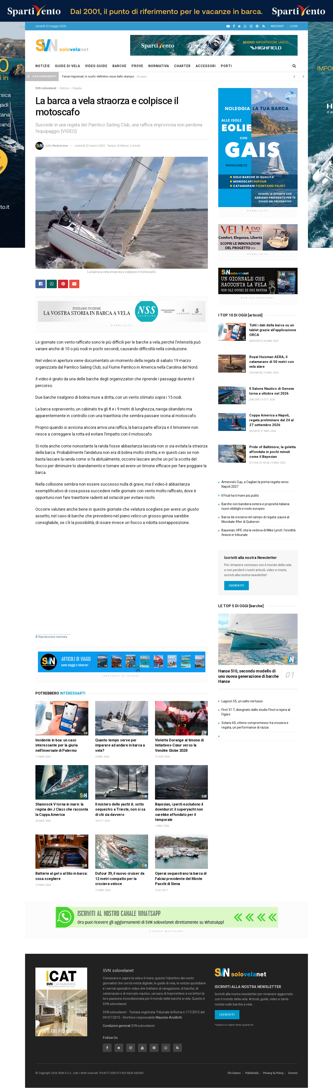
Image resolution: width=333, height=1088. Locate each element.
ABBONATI (277, 26)
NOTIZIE (42, 66)
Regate (77, 88)
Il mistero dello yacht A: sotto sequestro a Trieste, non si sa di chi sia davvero (120, 809)
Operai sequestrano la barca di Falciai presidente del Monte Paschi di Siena (180, 879)
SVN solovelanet (45, 88)
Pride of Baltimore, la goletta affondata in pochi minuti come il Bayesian (272, 452)
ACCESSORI (206, 66)
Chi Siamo (234, 1073)
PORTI (226, 66)
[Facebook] (234, 26)
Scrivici (293, 1073)
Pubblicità (251, 1073)
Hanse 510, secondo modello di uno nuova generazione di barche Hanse (248, 676)
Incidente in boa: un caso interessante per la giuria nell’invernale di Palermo (56, 745)
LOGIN (294, 26)
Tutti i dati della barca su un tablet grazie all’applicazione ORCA (272, 330)
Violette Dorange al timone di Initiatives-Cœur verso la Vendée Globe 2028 (179, 745)
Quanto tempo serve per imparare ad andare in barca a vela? (120, 745)
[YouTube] (228, 26)
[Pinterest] (257, 26)
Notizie (64, 88)
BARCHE (119, 66)
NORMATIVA (158, 66)
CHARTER (182, 66)
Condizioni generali (116, 1026)
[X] (239, 26)
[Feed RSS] (263, 26)
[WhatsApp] (245, 26)
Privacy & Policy (273, 1073)
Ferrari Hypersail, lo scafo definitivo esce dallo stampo (98, 76)
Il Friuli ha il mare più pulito (240, 495)
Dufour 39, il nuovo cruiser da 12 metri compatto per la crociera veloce (119, 879)
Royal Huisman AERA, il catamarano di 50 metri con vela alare (271, 362)
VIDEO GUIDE (96, 66)
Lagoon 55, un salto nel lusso (242, 701)
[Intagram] (251, 26)
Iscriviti (236, 585)
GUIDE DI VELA (67, 66)
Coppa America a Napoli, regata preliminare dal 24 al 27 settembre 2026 (271, 420)
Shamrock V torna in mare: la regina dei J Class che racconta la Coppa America (61, 809)
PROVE (137, 66)
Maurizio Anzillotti (169, 1017)
